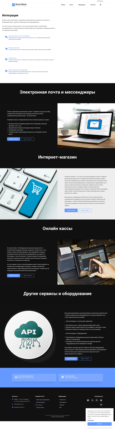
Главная (63, 4)
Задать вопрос (26, 139)
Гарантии (62, 405)
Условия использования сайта (57, 416)
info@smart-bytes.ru (19, 407)
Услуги (71, 4)
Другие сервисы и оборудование (18, 70)
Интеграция (39, 405)
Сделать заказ (12, 139)
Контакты (93, 4)
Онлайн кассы (13, 58)
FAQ (60, 407)
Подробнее (90, 420)
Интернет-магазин (14, 48)
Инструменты (63, 402)
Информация (82, 4)
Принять (99, 424)
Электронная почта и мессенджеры (19, 36)
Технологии (63, 399)
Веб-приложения (70, 376)
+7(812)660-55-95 (18, 404)
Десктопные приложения (25, 376)
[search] (100, 4)
